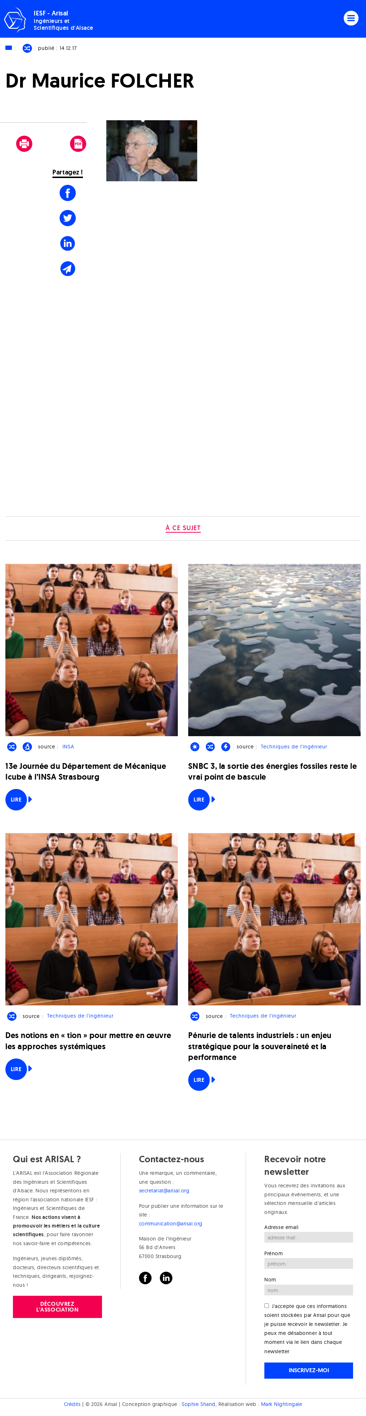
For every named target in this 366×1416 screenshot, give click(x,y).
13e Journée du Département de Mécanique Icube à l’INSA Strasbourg (85, 771)
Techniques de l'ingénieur (294, 746)
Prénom (273, 1253)
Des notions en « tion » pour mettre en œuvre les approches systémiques (88, 1040)
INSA (68, 746)
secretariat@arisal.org (164, 1190)
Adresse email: (282, 1227)
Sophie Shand (198, 1404)
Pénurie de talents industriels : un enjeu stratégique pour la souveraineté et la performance (259, 1046)
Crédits (72, 1404)
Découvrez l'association (57, 1306)
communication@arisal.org (171, 1223)
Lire (16, 799)
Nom (270, 1279)
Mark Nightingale (281, 1404)
